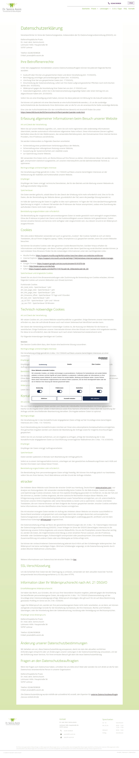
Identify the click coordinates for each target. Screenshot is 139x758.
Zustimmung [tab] (43, 364)
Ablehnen (44, 398)
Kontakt (119, 752)
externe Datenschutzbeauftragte (104, 694)
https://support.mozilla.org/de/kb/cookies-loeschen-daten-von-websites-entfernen (69, 255)
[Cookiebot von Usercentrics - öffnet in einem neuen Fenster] (99, 358)
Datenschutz (132, 752)
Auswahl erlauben (69, 398)
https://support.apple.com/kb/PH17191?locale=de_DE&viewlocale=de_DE (58, 269)
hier (74, 559)
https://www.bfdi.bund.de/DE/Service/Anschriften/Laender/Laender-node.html (53, 112)
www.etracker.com (103, 487)
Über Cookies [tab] (96, 364)
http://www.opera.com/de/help (42, 266)
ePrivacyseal (46, 519)
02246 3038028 (68, 731)
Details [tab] (69, 364)
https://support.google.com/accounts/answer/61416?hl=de (61, 263)
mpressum (125, 752)
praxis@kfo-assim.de (69, 734)
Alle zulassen (95, 398)
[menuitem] (85, 8)
